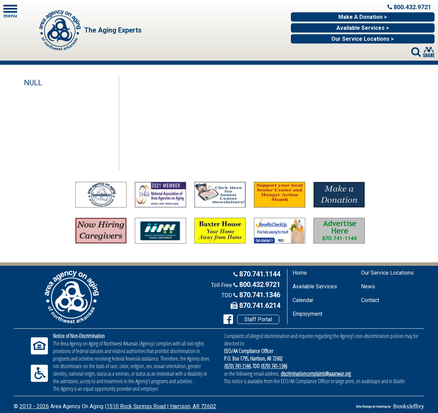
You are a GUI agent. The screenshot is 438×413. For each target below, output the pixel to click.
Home (300, 273)
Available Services (315, 286)
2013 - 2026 (34, 406)
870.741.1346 (259, 295)
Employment (307, 314)
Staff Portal (258, 319)
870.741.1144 (259, 274)
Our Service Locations (387, 273)
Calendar (303, 300)
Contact (370, 300)
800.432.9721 (259, 284)
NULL (33, 82)
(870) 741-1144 (237, 366)
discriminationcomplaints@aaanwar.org (316, 373)
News (368, 286)
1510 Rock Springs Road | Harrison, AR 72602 (161, 406)
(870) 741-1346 (274, 366)
